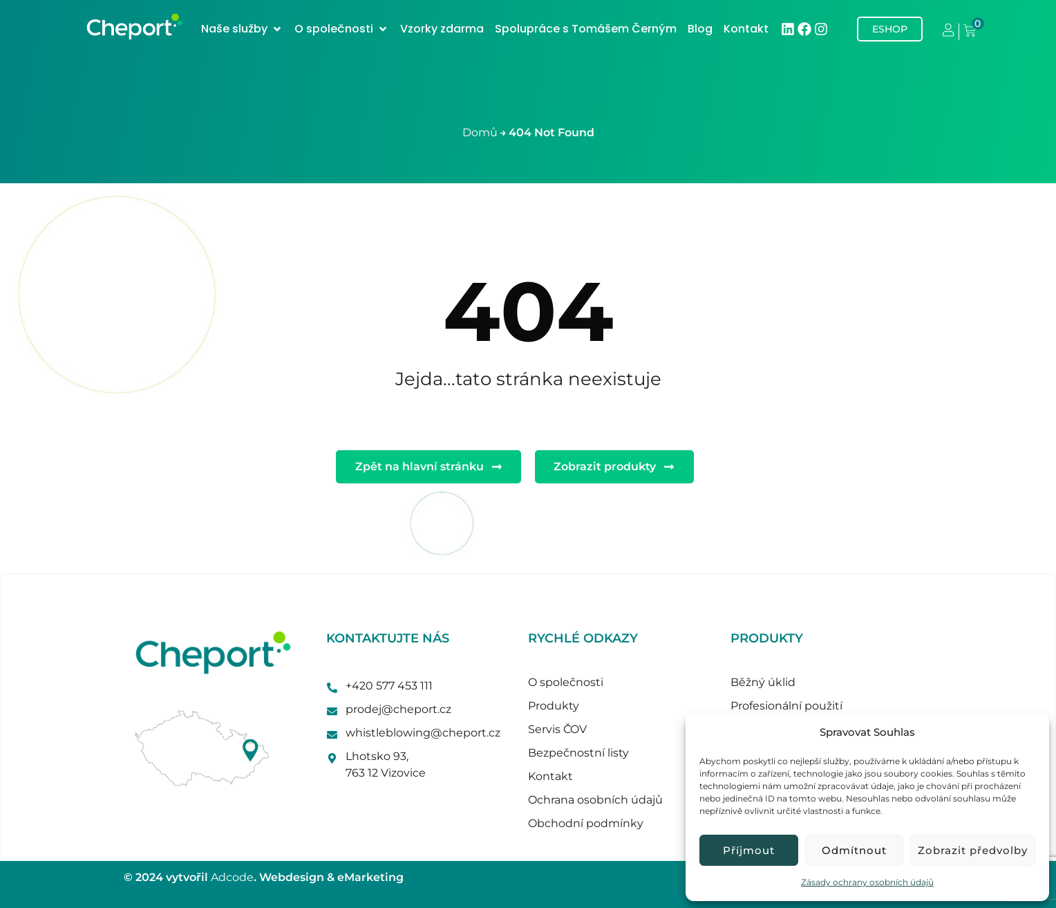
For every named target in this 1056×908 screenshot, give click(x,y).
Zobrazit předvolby (973, 850)
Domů (480, 132)
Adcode (232, 877)
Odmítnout (854, 850)
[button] (242, 29)
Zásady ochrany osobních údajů (867, 882)
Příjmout (749, 850)
